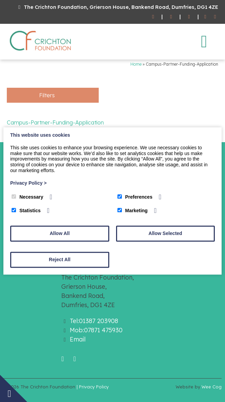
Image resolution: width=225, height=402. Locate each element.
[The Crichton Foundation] (41, 52)
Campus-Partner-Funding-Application (55, 122)
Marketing (132, 211)
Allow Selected (165, 233)
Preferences (134, 197)
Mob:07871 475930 (96, 330)
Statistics (26, 211)
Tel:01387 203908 (94, 321)
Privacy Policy (28, 183)
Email (77, 339)
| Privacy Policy (93, 386)
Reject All (59, 260)
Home (136, 64)
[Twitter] (215, 17)
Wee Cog (212, 386)
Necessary (27, 197)
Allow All (60, 233)
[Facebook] (205, 17)
